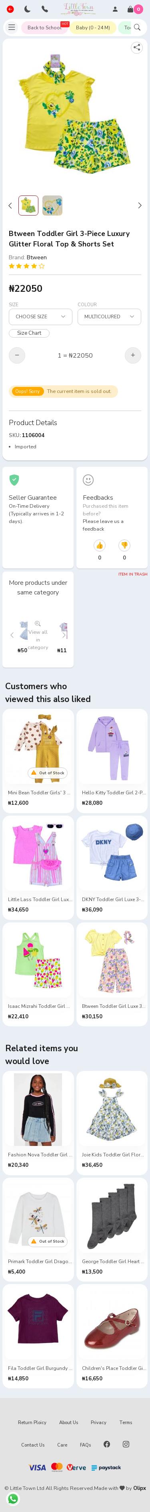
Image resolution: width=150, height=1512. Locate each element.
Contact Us (32, 1445)
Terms (125, 1423)
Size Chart (29, 333)
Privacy (98, 1423)
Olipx (139, 1488)
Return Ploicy (32, 1423)
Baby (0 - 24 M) (93, 27)
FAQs (85, 1445)
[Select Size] (40, 317)
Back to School (48, 26)
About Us (68, 1423)
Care (62, 1445)
